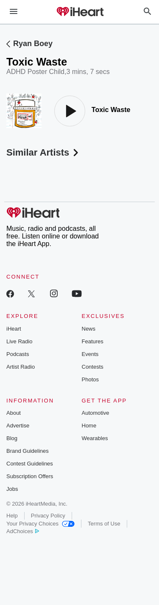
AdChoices (22, 531)
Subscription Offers (29, 476)
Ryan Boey (33, 43)
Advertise (17, 425)
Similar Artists (43, 152)
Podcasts (17, 354)
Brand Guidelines (27, 451)
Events (90, 354)
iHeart (13, 329)
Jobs (12, 489)
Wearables (95, 438)
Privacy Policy (48, 515)
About (13, 413)
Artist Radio (20, 367)
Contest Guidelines (29, 463)
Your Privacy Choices (40, 523)
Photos (90, 379)
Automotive (95, 413)
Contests (92, 367)
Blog (11, 438)
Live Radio (19, 341)
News (89, 329)
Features (92, 341)
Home (89, 425)
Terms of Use (104, 523)
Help (12, 515)
